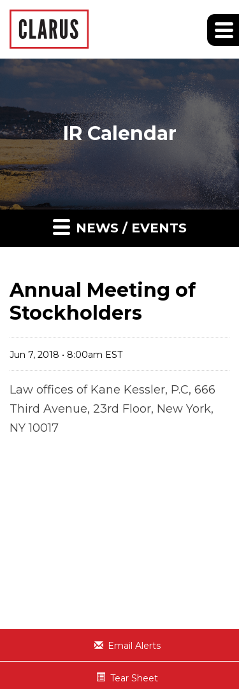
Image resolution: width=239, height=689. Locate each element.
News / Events (120, 226)
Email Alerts (134, 645)
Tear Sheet (134, 678)
